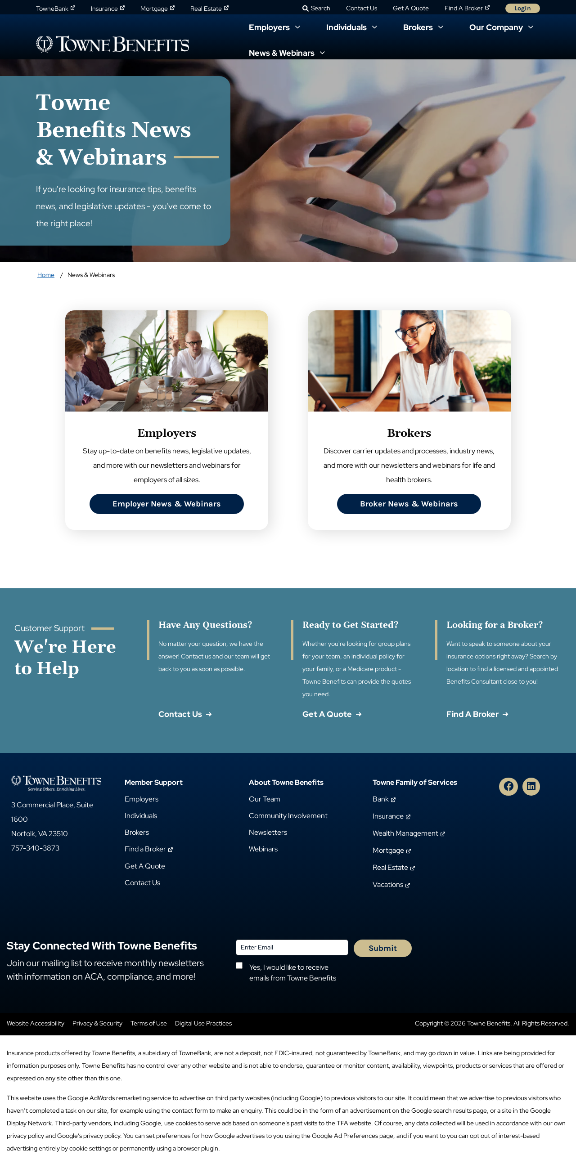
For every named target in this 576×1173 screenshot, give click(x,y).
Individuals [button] (347, 27)
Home (45, 275)
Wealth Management (405, 833)
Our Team (264, 799)
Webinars (263, 849)
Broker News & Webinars (409, 504)
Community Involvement (288, 815)
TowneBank (52, 8)
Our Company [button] (497, 27)
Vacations (388, 884)
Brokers (137, 832)
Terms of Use (148, 1023)
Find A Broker (464, 8)
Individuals (141, 815)
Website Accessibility (35, 1023)
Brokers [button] (419, 27)
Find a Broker (145, 849)
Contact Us (361, 8)
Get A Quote (411, 8)
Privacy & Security (97, 1023)
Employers (141, 799)
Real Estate (206, 8)
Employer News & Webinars (166, 504)
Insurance (104, 8)
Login (522, 8)
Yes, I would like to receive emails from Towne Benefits (292, 973)
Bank (381, 799)
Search (320, 8)
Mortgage (154, 8)
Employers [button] (270, 27)
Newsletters (268, 832)
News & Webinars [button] (282, 53)
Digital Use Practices (203, 1023)
